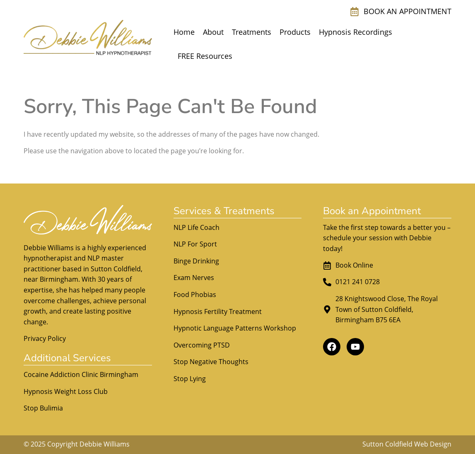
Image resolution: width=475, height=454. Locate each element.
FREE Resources (205, 56)
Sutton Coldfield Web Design (406, 444)
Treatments (251, 32)
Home (184, 32)
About (213, 32)
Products (295, 32)
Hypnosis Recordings (355, 32)
